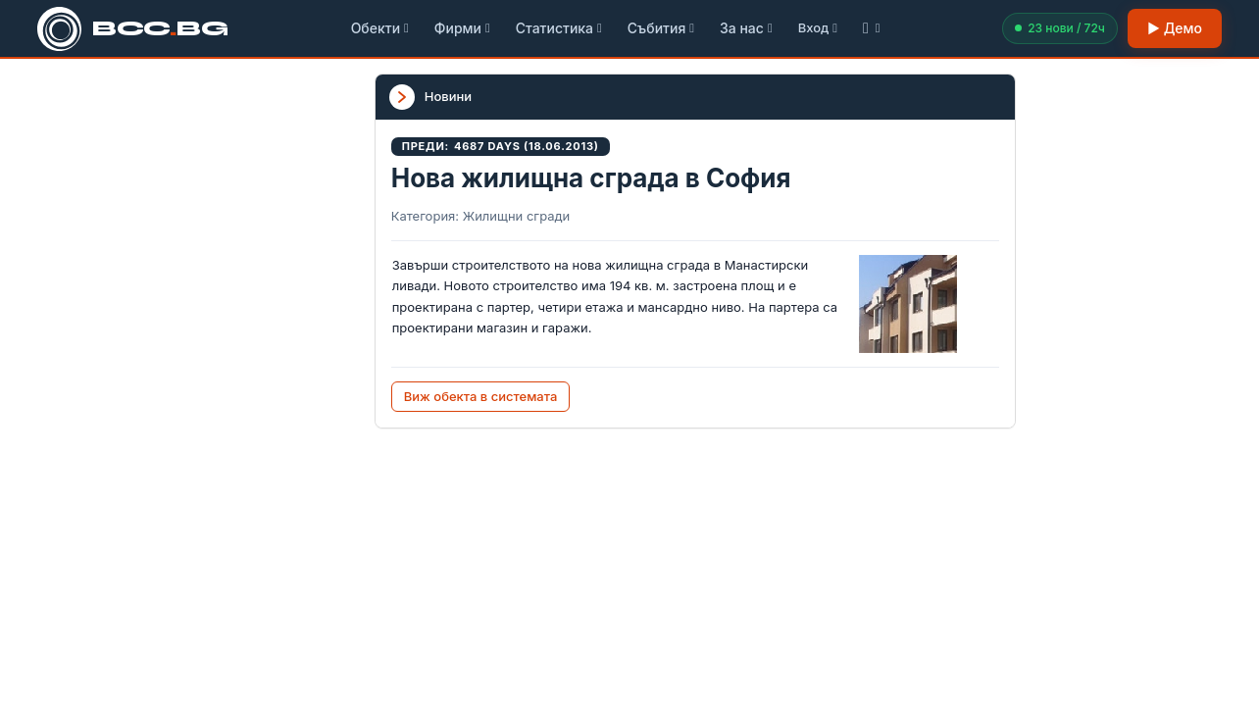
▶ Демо (1174, 28)
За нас (746, 28)
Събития (661, 28)
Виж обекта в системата (481, 396)
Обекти (380, 28)
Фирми (462, 28)
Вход (817, 28)
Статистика (559, 28)
